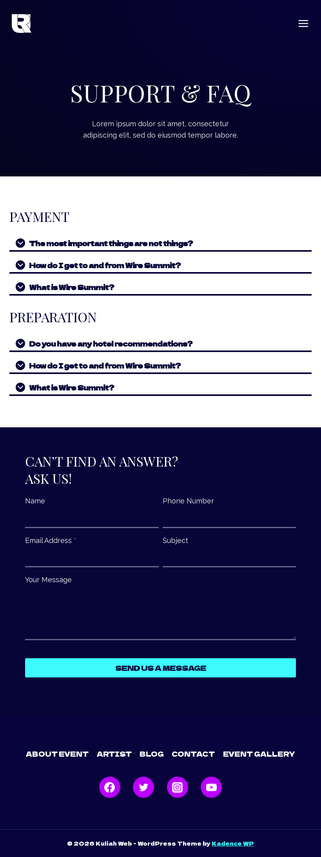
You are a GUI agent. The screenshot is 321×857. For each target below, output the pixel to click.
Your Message (48, 580)
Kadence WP (233, 843)
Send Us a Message (160, 668)
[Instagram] (177, 787)
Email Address (50, 540)
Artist (114, 754)
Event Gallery (259, 754)
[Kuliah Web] (21, 23)
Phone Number (188, 501)
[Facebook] (109, 787)
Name (35, 501)
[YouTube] (211, 787)
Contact (193, 754)
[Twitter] (143, 787)
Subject (175, 540)
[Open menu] (303, 23)
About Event (57, 754)
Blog (152, 754)
